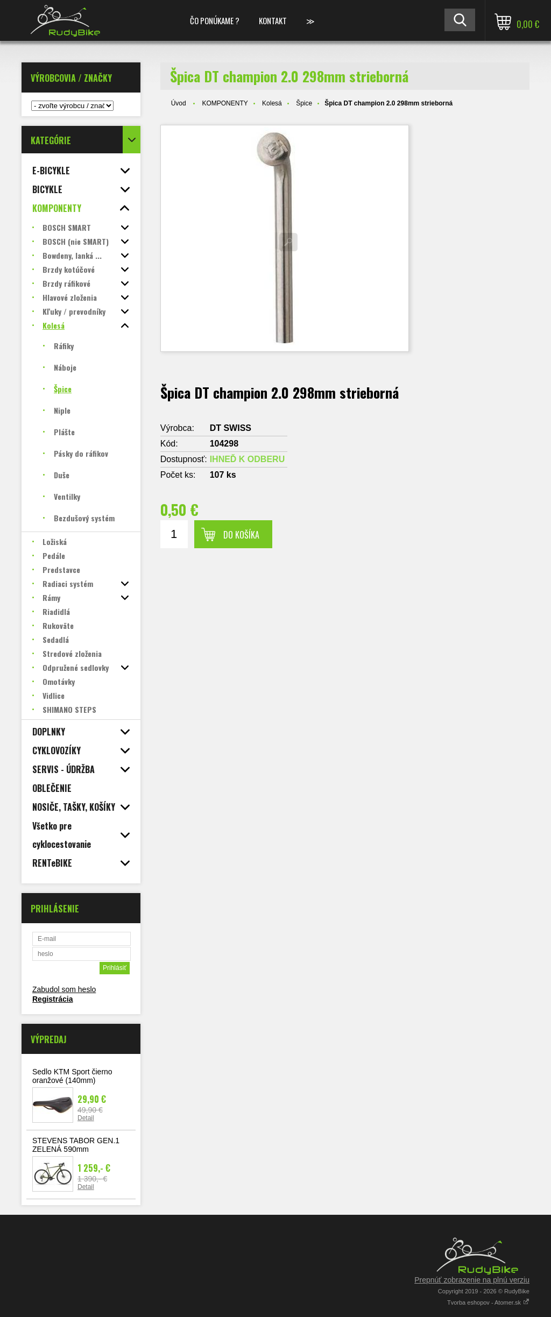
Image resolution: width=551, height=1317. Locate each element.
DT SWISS (230, 428)
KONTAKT (273, 20)
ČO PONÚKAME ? (214, 20)
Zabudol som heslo (64, 989)
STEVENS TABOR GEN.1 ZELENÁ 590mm (75, 1144)
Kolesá (272, 103)
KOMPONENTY (225, 103)
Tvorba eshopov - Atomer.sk (488, 1302)
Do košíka (241, 534)
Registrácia (52, 999)
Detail (85, 1118)
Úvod (178, 103)
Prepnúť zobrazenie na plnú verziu (471, 1280)
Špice (304, 103)
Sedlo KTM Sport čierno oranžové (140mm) (72, 1076)
